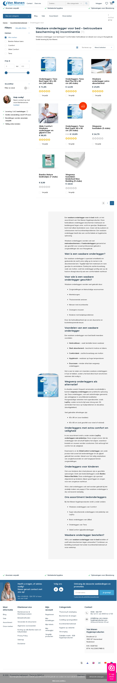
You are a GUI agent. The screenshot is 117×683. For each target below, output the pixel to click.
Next (112, 205)
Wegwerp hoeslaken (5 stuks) (101, 129)
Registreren (49, 616)
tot (16, 68)
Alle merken (12, 39)
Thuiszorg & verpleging (68, 613)
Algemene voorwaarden (27, 627)
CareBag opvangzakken (68, 621)
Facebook (56, 590)
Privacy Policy (23, 637)
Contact (29, 3)
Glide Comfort (13, 51)
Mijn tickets (49, 626)
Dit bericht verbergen (96, 677)
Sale (43, 18)
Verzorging (63, 633)
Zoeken (86, 3)
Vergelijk (43, 97)
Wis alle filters (20, 30)
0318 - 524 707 (96, 613)
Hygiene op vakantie (66, 629)
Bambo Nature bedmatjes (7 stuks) (48, 177)
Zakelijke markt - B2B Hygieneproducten (67, 638)
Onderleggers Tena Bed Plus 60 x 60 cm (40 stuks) (75, 82)
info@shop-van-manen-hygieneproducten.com (99, 621)
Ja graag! (107, 594)
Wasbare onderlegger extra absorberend (100, 82)
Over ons (38, 3)
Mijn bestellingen (49, 621)
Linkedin (61, 590)
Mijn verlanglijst (49, 631)
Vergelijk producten (49, 637)
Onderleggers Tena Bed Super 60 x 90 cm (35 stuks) (75, 130)
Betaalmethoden (24, 619)
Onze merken (67, 18)
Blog (35, 18)
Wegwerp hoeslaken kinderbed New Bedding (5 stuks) (74, 179)
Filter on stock (17, 90)
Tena (10, 55)
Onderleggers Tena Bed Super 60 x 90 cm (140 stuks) (48, 82)
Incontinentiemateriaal (18, 24)
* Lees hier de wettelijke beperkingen (86, 598)
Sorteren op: (87, 49)
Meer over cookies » (59, 681)
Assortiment (53, 18)
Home (5, 24)
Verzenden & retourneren (27, 623)
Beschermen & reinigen (67, 617)
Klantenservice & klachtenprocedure (25, 614)
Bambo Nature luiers (16, 43)
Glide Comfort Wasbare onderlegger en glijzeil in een (46, 131)
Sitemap (21, 641)
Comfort (11, 47)
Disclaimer (21, 645)
